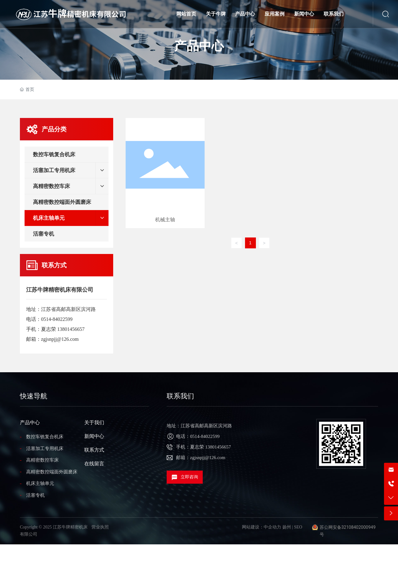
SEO (298, 527)
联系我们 (180, 396)
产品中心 (199, 46)
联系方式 (94, 450)
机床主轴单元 (40, 483)
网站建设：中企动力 (261, 527)
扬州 (286, 527)
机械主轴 (165, 173)
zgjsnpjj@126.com (60, 339)
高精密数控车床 (42, 460)
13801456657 (71, 329)
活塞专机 (35, 495)
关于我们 (94, 422)
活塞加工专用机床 (44, 448)
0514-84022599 (56, 319)
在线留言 (94, 463)
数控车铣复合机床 (44, 436)
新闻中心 (94, 436)
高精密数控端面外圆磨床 (51, 471)
